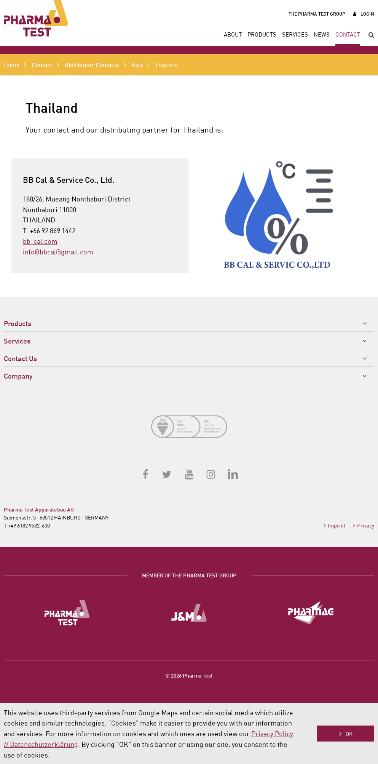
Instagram (211, 473)
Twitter (167, 473)
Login (367, 13)
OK (349, 733)
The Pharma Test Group (317, 13)
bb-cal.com (40, 241)
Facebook (146, 473)
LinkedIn (232, 473)
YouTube (189, 473)
